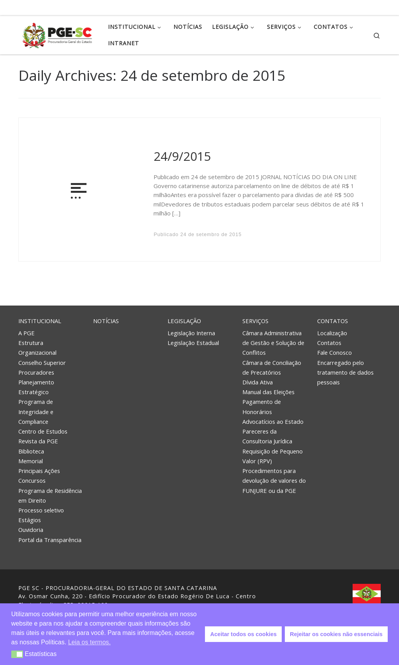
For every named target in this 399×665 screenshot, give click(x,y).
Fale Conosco (334, 352)
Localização (332, 333)
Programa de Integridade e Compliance (35, 411)
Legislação (184, 321)
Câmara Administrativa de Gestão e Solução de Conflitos (273, 342)
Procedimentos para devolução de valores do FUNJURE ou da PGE (274, 480)
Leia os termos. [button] (89, 642)
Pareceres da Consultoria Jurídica (267, 436)
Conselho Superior (42, 362)
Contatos (332, 321)
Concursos (32, 480)
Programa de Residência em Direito (50, 495)
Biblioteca (31, 451)
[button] (17, 654)
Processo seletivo (41, 510)
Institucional (39, 321)
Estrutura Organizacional (37, 347)
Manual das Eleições (268, 392)
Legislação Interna (191, 333)
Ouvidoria (30, 529)
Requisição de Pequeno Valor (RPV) (272, 456)
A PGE (26, 333)
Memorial (30, 461)
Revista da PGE (38, 441)
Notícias (106, 321)
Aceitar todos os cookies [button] (243, 634)
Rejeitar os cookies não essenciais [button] (336, 634)
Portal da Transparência (49, 540)
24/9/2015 (182, 156)
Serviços (255, 321)
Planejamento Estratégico (36, 387)
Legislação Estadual (193, 343)
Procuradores (36, 372)
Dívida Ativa (257, 382)
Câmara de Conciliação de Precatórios (271, 367)
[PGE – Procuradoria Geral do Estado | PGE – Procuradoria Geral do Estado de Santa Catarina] (57, 33)
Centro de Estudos (42, 431)
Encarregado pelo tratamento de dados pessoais (345, 372)
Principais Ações (39, 471)
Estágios (29, 520)
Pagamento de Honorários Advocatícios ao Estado (273, 411)
